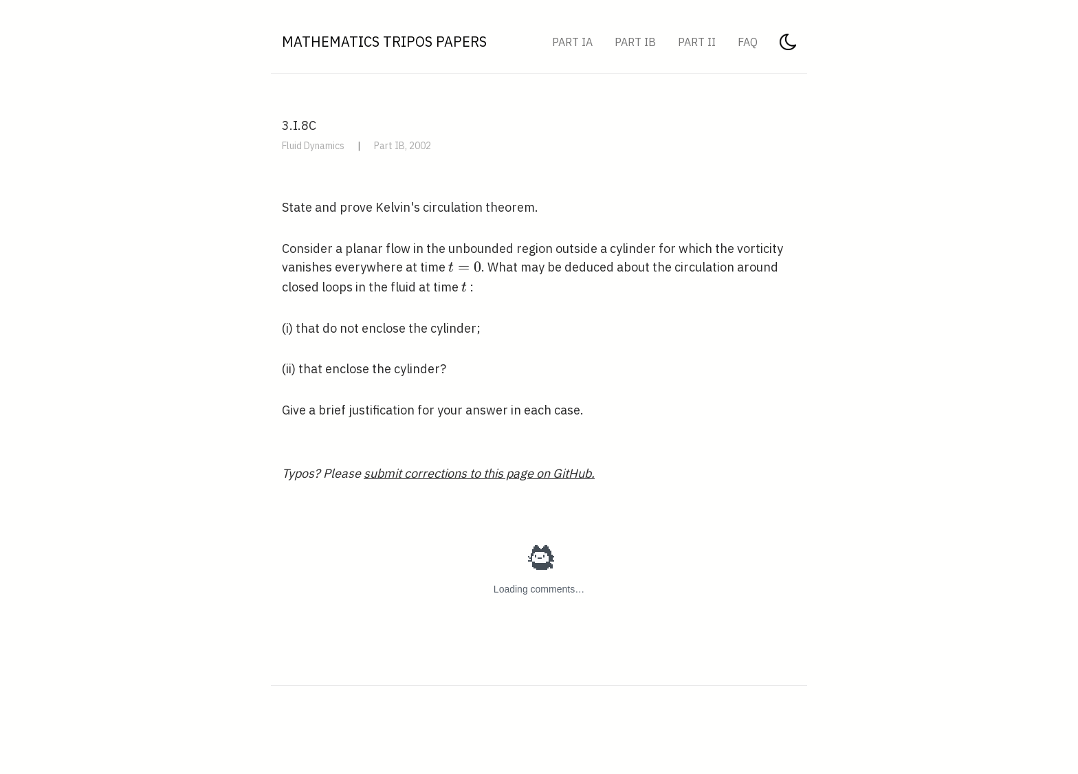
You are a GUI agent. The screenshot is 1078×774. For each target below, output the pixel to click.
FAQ (748, 42)
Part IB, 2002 (402, 146)
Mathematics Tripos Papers (384, 41)
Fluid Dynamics (313, 146)
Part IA (572, 42)
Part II (697, 42)
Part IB (635, 42)
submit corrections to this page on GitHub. (479, 473)
